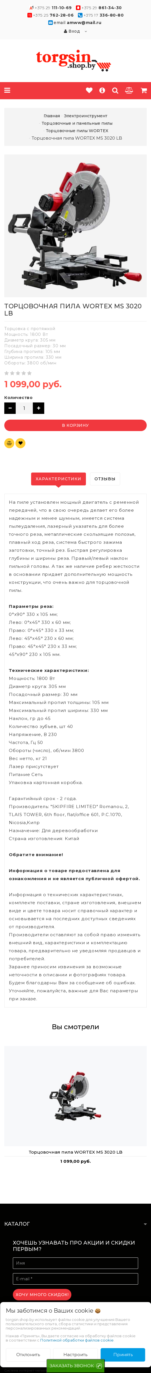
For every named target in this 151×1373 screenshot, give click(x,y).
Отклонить (28, 1354)
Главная (52, 115)
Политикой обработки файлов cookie (77, 1340)
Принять (123, 1354)
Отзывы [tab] (105, 478)
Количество (18, 397)
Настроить (75, 1354)
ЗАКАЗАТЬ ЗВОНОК (72, 1365)
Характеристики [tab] (58, 478)
